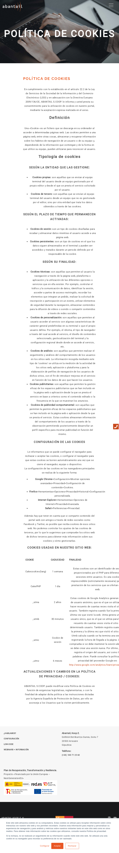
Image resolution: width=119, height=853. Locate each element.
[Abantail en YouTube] (115, 818)
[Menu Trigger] (111, 5)
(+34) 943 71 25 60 (71, 755)
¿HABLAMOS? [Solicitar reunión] (10, 733)
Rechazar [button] (72, 846)
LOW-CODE (8, 744)
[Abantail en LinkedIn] (109, 818)
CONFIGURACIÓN (11, 739)
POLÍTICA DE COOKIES (47, 78)
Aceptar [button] (57, 846)
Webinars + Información (16, 750)
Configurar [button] (44, 846)
